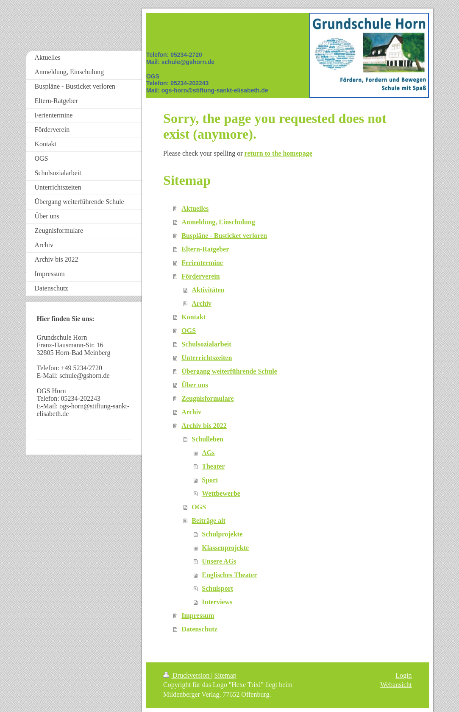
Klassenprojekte (225, 547)
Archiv (201, 303)
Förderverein (200, 276)
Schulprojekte (222, 534)
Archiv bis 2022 (203, 425)
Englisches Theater (229, 574)
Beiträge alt (208, 520)
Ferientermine (202, 262)
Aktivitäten (208, 289)
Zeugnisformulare (207, 398)
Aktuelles (195, 208)
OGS (188, 330)
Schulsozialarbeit (206, 344)
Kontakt (193, 317)
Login (403, 675)
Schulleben (207, 439)
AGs (208, 452)
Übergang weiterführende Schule (229, 371)
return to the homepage (278, 153)
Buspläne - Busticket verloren (224, 235)
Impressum (197, 615)
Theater (213, 466)
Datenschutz (199, 629)
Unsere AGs (219, 561)
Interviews (217, 602)
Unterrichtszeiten (206, 357)
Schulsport (217, 588)
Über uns (194, 384)
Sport (210, 479)
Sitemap (225, 675)
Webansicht (396, 684)
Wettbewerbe (221, 493)
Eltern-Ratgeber (205, 249)
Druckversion (187, 675)
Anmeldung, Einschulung (218, 222)
